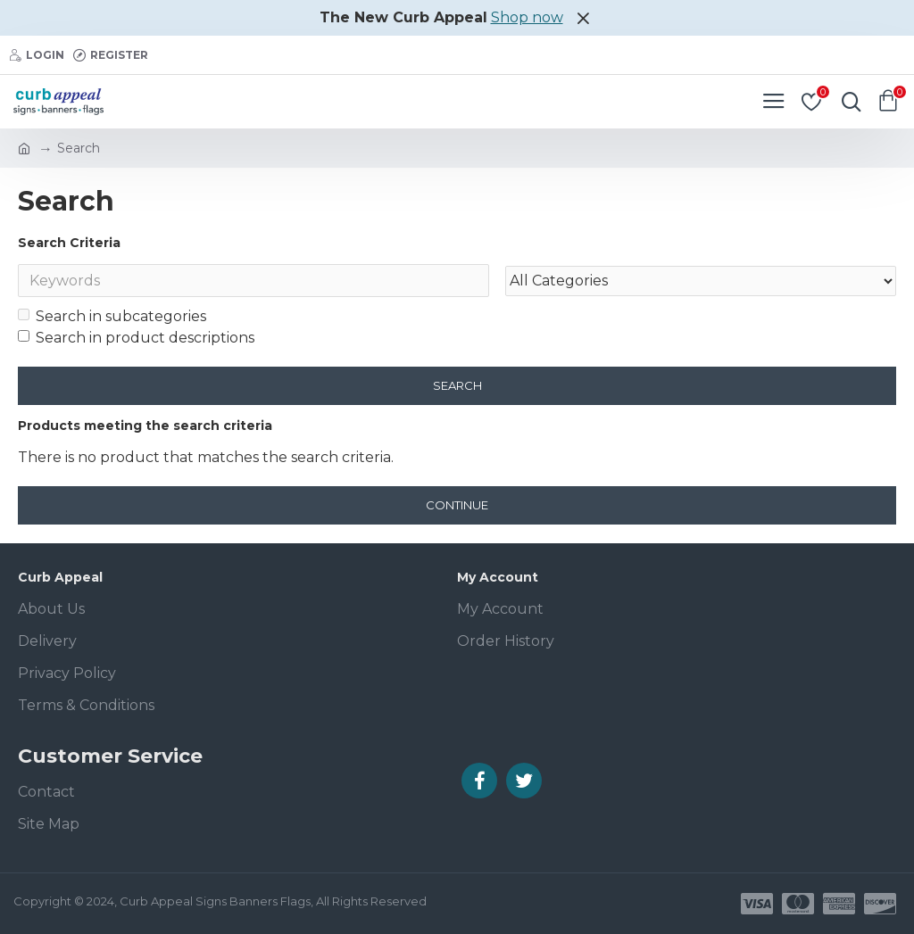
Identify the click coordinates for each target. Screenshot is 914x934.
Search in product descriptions (136, 338)
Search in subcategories (112, 317)
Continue (457, 506)
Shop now (527, 17)
